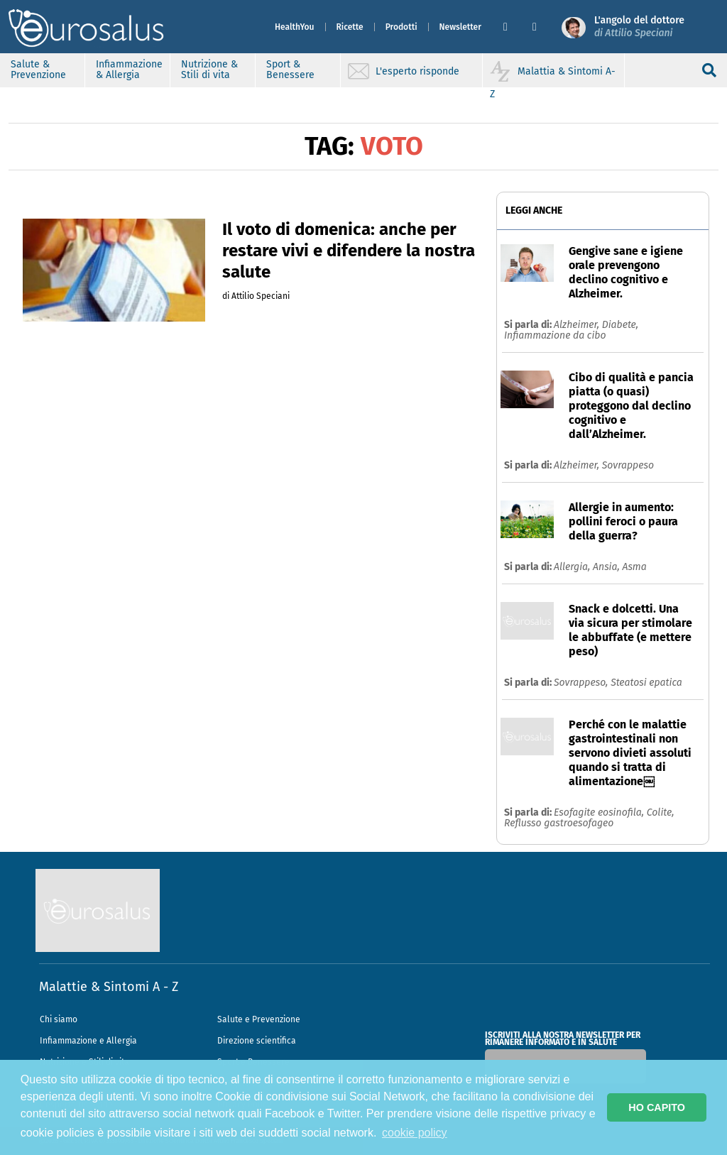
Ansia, (607, 567)
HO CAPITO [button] (656, 1107)
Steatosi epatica (646, 683)
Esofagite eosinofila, (600, 812)
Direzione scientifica (256, 1041)
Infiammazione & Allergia (129, 69)
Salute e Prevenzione (258, 1019)
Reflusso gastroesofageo (558, 823)
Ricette (350, 27)
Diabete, (620, 325)
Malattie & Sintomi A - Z (108, 987)
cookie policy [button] (414, 1133)
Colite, (660, 812)
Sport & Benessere (290, 69)
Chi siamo (58, 1019)
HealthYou (295, 27)
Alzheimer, (578, 325)
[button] (512, 27)
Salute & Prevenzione (38, 69)
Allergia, (573, 567)
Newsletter (460, 27)
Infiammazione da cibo (555, 335)
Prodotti (401, 27)
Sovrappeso (628, 465)
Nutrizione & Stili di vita (209, 69)
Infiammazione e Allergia (88, 1041)
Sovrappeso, (582, 683)
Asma (634, 567)
